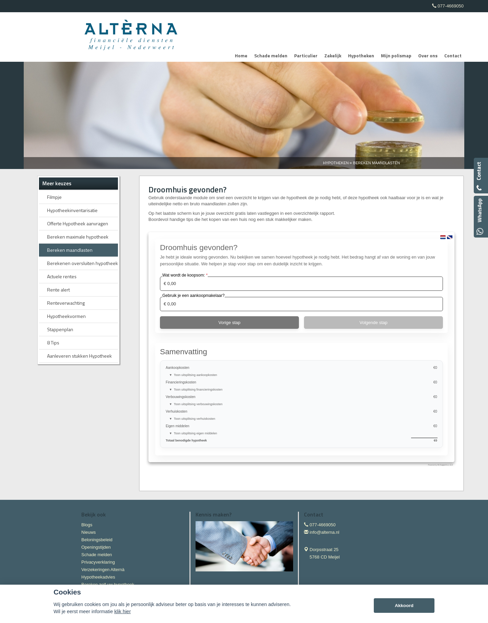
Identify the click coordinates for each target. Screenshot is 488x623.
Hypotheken (336, 163)
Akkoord (404, 605)
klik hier (122, 611)
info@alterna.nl (325, 532)
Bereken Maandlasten (376, 163)
